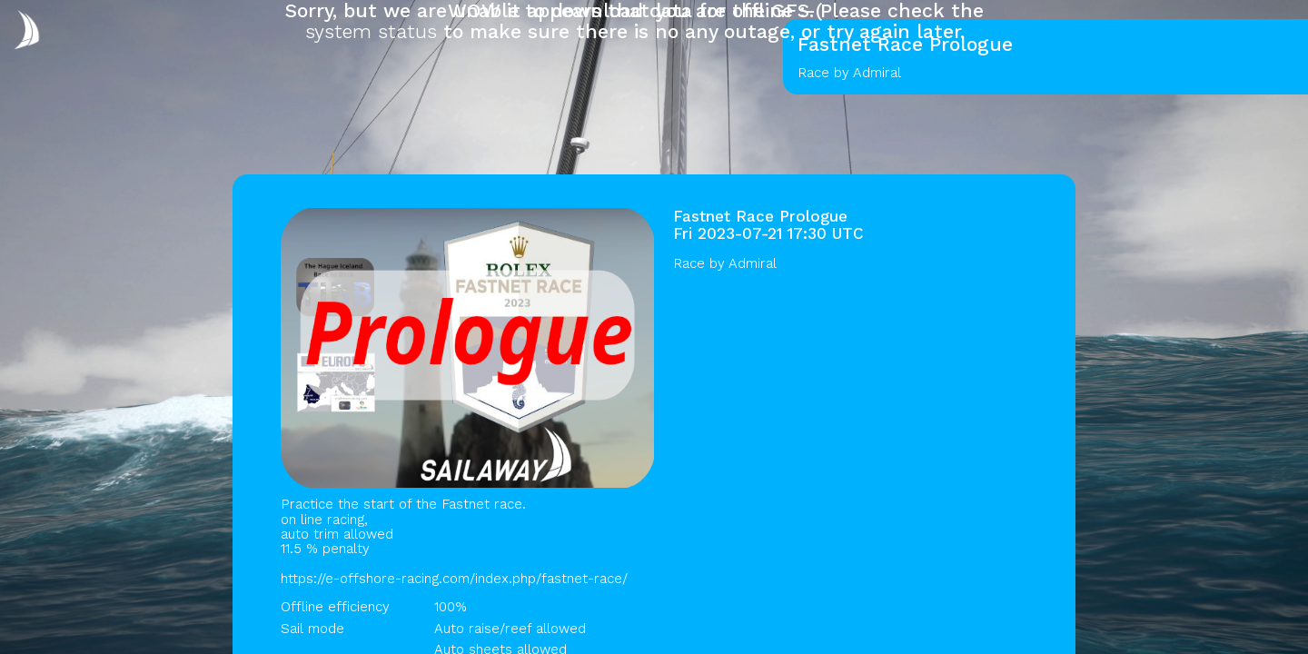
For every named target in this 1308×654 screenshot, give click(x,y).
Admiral (752, 263)
